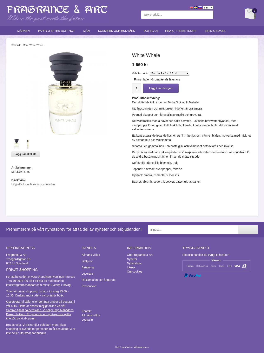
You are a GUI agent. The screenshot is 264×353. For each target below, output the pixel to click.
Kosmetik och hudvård (117, 30)
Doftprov (87, 261)
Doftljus (151, 30)
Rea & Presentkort (181, 30)
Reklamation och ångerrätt (99, 279)
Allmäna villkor (91, 254)
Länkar (131, 267)
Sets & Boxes (216, 30)
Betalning (88, 267)
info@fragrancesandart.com (24, 285)
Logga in (87, 319)
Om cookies (134, 271)
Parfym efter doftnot (57, 30)
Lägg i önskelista (25, 154)
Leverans (88, 273)
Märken (24, 30)
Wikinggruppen (141, 347)
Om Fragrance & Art (140, 254)
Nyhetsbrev (134, 263)
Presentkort (89, 286)
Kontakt (86, 311)
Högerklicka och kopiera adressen (33, 184)
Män (87, 30)
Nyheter (132, 259)
